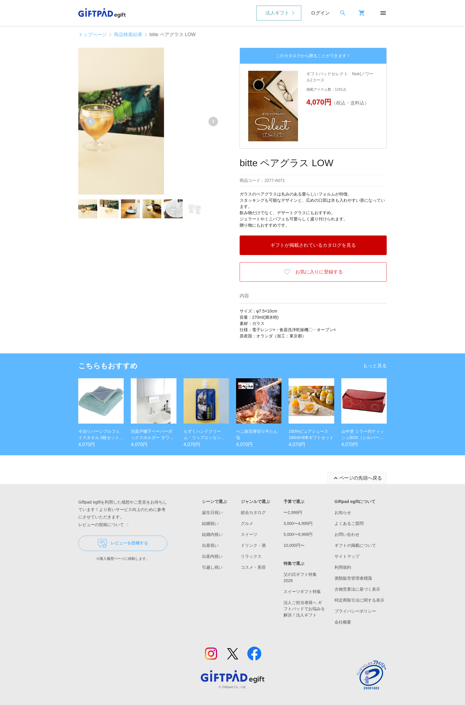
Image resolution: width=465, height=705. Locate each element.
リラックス (251, 556)
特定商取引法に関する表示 (359, 600)
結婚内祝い (212, 534)
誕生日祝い (212, 512)
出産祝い (210, 545)
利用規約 (343, 567)
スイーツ (249, 534)
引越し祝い (212, 567)
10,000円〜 (294, 545)
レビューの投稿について (104, 524)
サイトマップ (347, 556)
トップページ (92, 34)
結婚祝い (210, 523)
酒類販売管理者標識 (353, 578)
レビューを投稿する (123, 543)
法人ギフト (277, 12)
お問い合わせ (347, 534)
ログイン (320, 12)
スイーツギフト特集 (302, 591)
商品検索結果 (128, 34)
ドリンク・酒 (253, 545)
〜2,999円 (293, 512)
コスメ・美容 (253, 567)
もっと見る (375, 365)
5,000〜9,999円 (298, 534)
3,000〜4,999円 (298, 523)
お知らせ (343, 512)
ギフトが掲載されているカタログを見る (313, 245)
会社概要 (343, 622)
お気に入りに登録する (313, 271)
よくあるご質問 (349, 523)
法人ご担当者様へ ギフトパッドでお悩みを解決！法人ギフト (304, 608)
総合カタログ (253, 512)
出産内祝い (212, 556)
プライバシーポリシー (355, 611)
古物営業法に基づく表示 (357, 589)
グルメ (247, 523)
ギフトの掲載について (355, 545)
